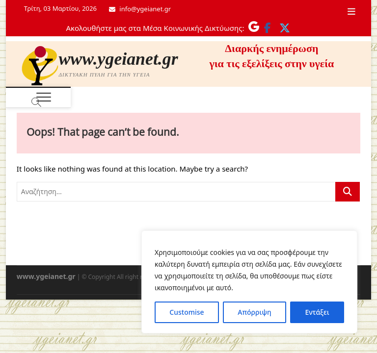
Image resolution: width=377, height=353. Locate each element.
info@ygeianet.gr (140, 8)
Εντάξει (317, 312)
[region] (249, 281)
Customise (186, 312)
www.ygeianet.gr (118, 59)
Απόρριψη (254, 312)
